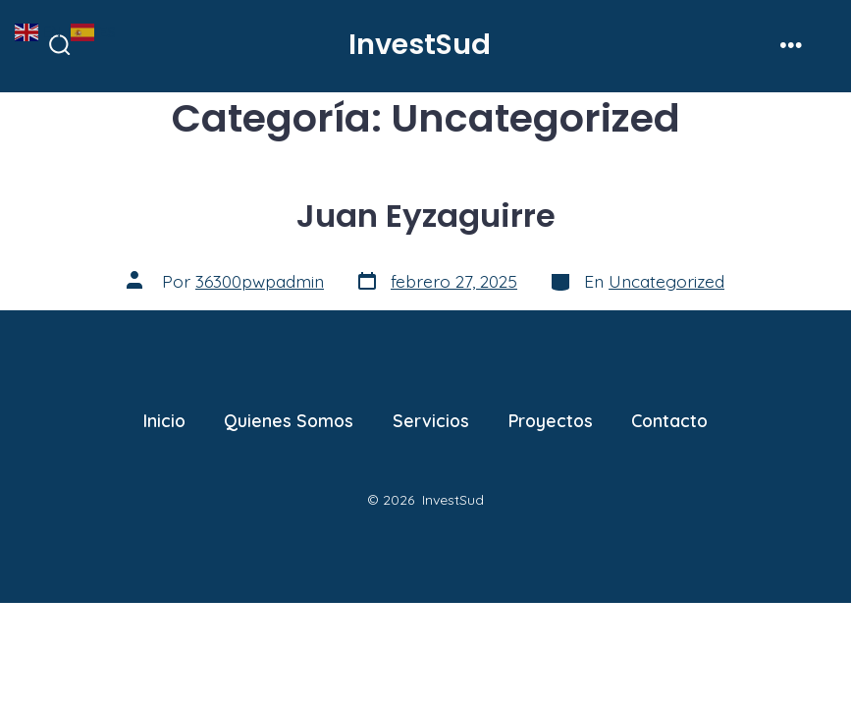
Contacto (669, 420)
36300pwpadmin (259, 281)
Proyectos (550, 420)
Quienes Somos (288, 420)
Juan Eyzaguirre (426, 215)
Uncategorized (666, 281)
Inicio (164, 420)
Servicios (431, 420)
